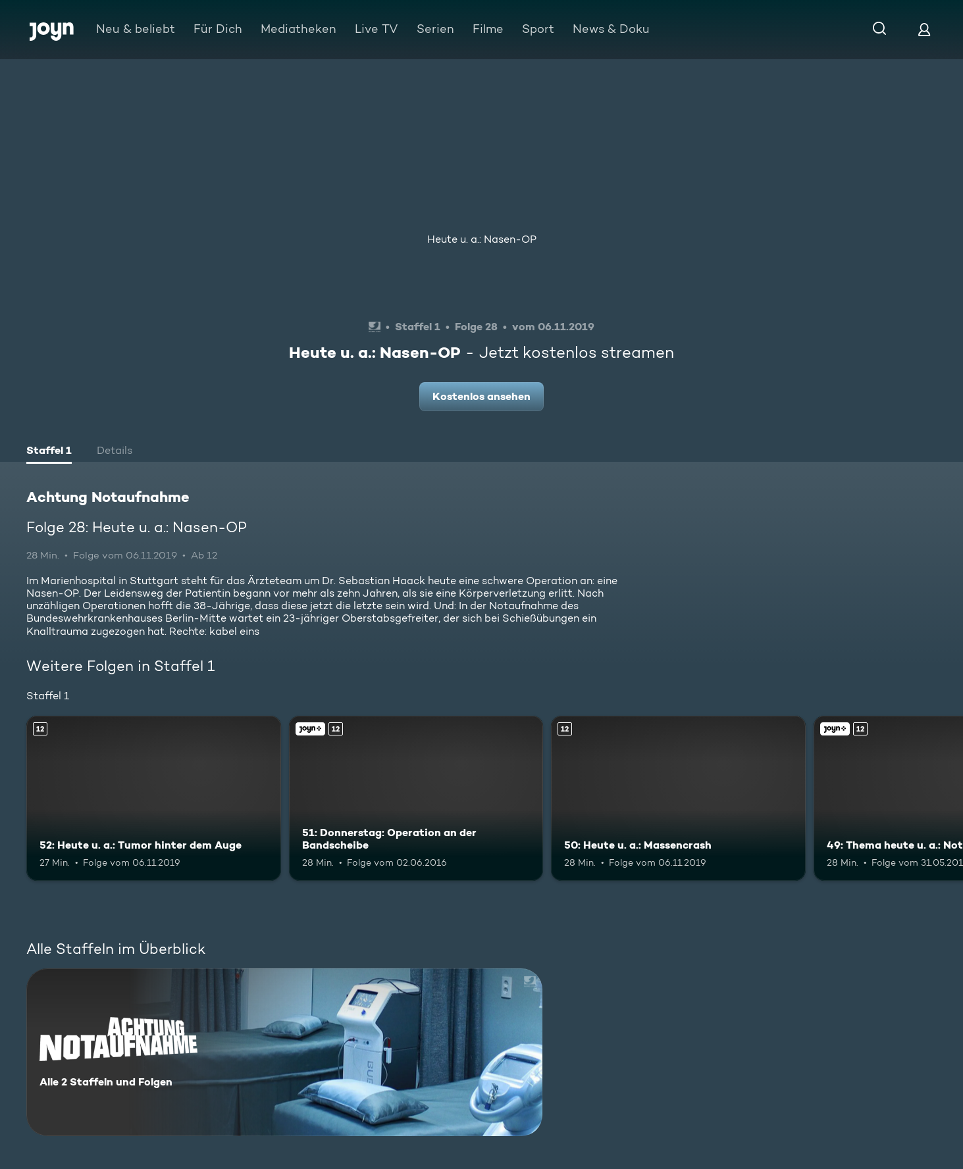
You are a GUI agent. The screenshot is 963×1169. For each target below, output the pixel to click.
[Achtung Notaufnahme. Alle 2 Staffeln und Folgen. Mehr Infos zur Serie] (284, 1052)
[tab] (49, 452)
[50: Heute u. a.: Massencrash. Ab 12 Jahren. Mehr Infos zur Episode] (678, 798)
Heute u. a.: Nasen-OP (481, 239)
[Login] (924, 29)
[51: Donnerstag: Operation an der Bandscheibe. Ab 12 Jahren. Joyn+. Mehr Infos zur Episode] (416, 798)
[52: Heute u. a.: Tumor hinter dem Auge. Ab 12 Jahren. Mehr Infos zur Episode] (153, 798)
